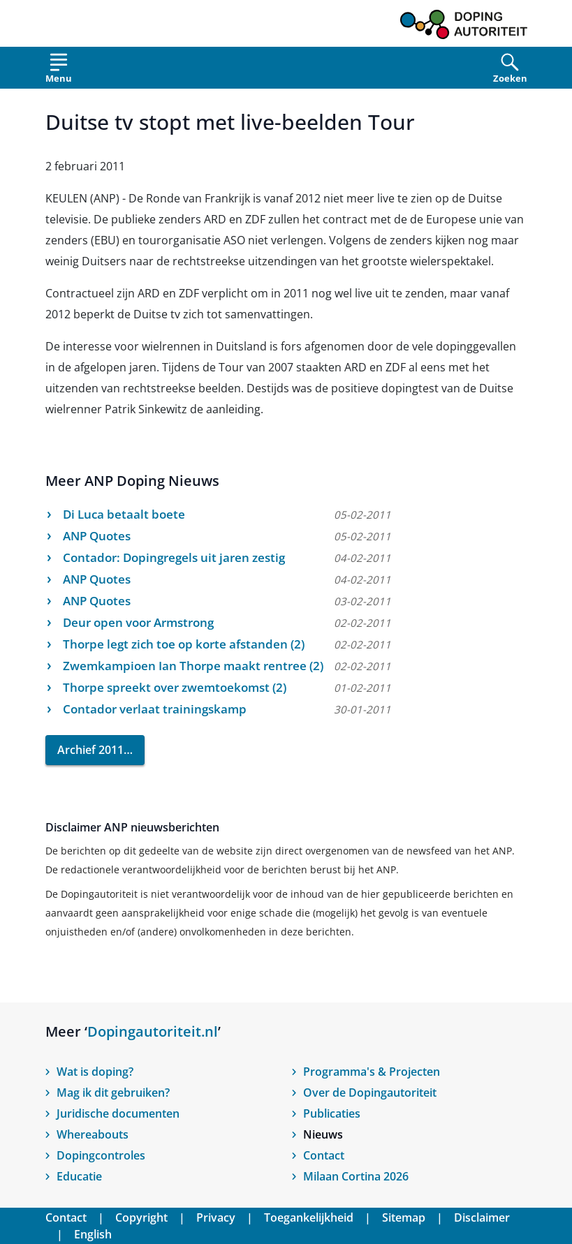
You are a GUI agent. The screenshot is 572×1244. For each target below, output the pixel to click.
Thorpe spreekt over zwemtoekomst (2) (174, 687)
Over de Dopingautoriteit (370, 1092)
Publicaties (331, 1113)
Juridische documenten (118, 1113)
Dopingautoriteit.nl (152, 1031)
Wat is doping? (95, 1071)
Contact (323, 1155)
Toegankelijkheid (308, 1217)
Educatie (79, 1176)
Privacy (215, 1217)
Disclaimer (482, 1217)
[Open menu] (58, 71)
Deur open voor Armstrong (138, 622)
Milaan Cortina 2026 (356, 1176)
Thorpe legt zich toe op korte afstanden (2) (184, 644)
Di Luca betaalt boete (124, 514)
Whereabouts (93, 1134)
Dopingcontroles (101, 1155)
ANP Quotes (97, 536)
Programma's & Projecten (371, 1071)
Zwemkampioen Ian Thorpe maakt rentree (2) (193, 666)
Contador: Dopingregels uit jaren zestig (174, 557)
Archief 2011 (90, 749)
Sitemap (403, 1217)
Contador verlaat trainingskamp (155, 709)
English (93, 1234)
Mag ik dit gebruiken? (113, 1092)
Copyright (141, 1217)
